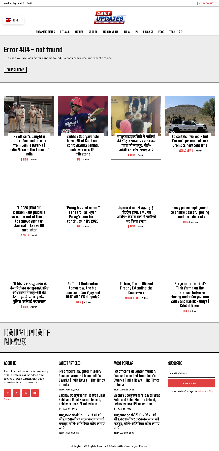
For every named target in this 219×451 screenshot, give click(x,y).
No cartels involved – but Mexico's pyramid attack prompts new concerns (189, 141)
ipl (78, 159)
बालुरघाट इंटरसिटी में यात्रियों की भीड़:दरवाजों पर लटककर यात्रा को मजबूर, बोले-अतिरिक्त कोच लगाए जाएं (136, 143)
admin (33, 159)
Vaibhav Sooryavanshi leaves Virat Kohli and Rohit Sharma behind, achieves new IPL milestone (83, 145)
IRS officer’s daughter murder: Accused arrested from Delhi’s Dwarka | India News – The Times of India (29, 145)
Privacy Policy (205, 391)
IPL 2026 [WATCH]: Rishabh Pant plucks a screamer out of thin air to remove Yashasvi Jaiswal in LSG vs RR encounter (29, 219)
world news (186, 150)
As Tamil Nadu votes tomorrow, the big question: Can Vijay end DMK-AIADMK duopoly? (83, 290)
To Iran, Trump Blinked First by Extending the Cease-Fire (136, 288)
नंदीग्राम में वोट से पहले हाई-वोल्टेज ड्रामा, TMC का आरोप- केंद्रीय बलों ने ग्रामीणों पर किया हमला (136, 214)
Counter (8, 399)
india (25, 159)
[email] (191, 373)
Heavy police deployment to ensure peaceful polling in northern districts (190, 212)
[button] (181, 32)
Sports (25, 235)
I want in (191, 383)
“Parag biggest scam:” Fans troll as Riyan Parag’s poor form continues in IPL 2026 (83, 214)
